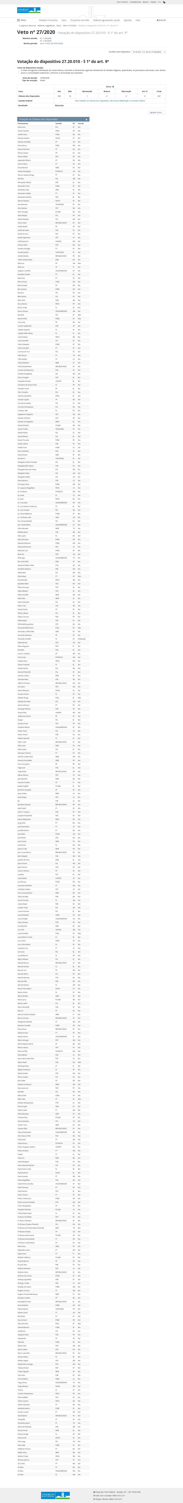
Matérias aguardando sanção (106, 20)
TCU (159, 2)
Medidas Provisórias (48, 20)
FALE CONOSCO (122, 2)
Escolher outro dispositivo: (120, 52)
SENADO (146, 2)
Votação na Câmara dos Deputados (38, 119)
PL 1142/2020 (45, 38)
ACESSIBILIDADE (135, 2)
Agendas (128, 20)
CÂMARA (153, 2)
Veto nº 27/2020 (69, 25)
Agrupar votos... (157, 112)
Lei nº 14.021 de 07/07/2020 (51, 43)
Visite (138, 20)
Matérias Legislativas (46, 25)
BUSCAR (161, 20)
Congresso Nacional (27, 25)
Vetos (64, 20)
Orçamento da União (79, 20)
